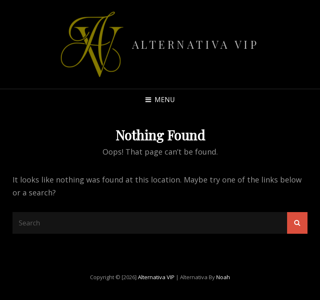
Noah (223, 277)
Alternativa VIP (196, 44)
